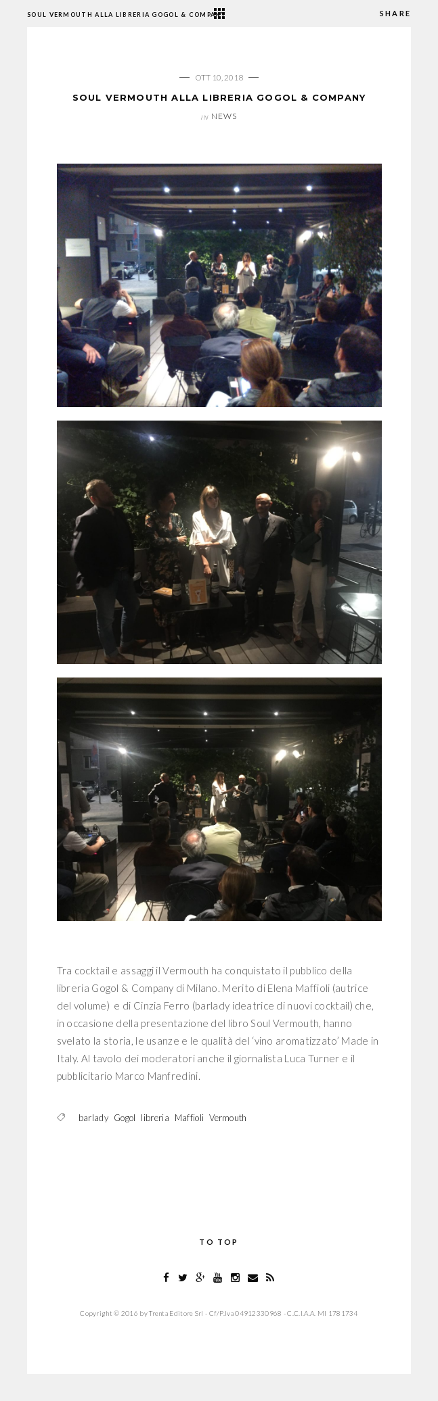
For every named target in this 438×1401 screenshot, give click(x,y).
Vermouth (227, 1117)
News (224, 116)
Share (395, 13)
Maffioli (189, 1117)
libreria (155, 1117)
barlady (93, 1117)
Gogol (125, 1117)
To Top (218, 1241)
